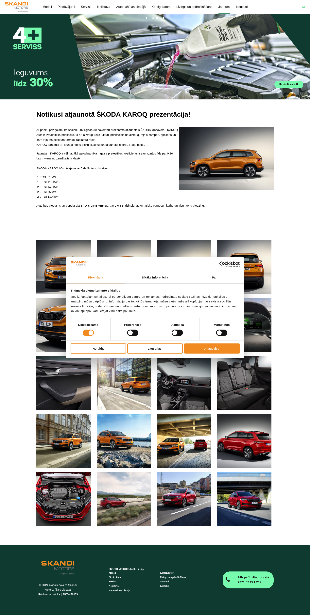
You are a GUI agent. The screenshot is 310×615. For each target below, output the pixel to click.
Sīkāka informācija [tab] (155, 277)
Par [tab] (214, 277)
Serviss (112, 581)
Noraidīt (98, 348)
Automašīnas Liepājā (119, 590)
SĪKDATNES (70, 594)
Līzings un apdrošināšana (173, 577)
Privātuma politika (49, 594)
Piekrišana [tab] (95, 277)
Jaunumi (164, 581)
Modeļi (112, 572)
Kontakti (164, 585)
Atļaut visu (211, 348)
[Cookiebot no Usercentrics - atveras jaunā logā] (222, 264)
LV (304, 6)
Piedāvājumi (115, 577)
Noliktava (114, 585)
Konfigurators (167, 572)
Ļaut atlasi (155, 348)
